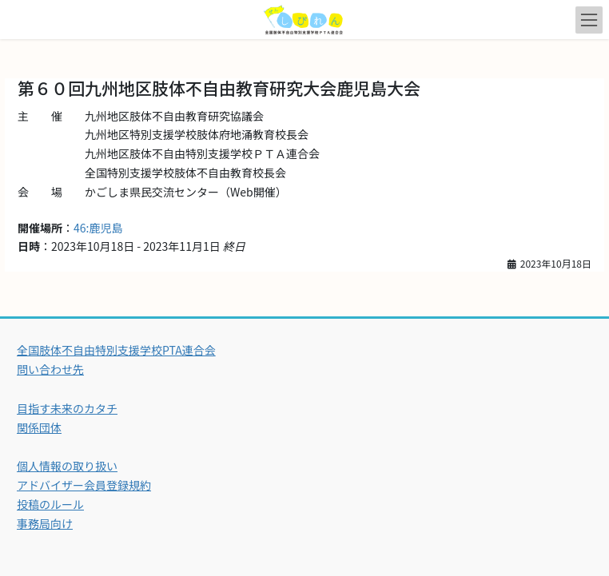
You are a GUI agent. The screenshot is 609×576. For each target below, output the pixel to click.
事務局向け (45, 523)
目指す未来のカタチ (67, 408)
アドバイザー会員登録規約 (84, 485)
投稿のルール (50, 504)
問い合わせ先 (50, 369)
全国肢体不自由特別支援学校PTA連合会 (116, 350)
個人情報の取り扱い (67, 466)
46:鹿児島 (98, 228)
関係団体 (39, 427)
